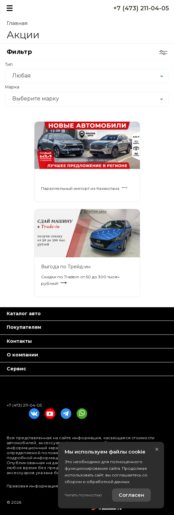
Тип (9, 64)
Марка (12, 87)
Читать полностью (83, 494)
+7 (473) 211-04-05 (141, 8)
